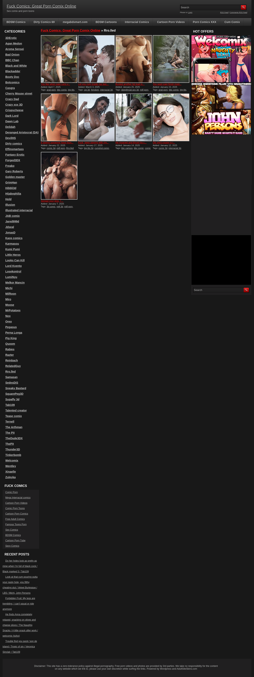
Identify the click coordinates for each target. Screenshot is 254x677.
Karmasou (12, 243)
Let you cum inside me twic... (93, 84)
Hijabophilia (13, 193)
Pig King (11, 338)
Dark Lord (11, 115)
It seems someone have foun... (57, 142)
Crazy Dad (12, 99)
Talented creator (16, 410)
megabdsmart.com (75, 22)
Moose (9, 304)
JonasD (10, 232)
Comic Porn (11, 492)
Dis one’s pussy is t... (164, 142)
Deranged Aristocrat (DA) (22, 132)
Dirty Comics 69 (44, 22)
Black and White (16, 65)
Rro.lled (10, 371)
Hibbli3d (10, 188)
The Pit (10, 432)
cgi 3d (87, 90)
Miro (8, 299)
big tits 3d (88, 148)
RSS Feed (224, 13)
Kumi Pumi (12, 249)
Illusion (10, 204)
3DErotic (11, 38)
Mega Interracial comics (18, 497)
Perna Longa (13, 332)
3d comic (51, 206)
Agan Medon (13, 43)
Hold (8, 199)
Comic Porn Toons (15, 508)
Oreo (8, 321)
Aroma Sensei (14, 49)
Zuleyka (10, 477)
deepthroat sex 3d (130, 90)
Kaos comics (13, 238)
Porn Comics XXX (204, 22)
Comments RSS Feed (238, 13)
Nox (8, 316)
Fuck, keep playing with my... (93, 142)
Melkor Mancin (15, 282)
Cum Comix (232, 22)
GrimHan (11, 182)
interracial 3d (106, 90)
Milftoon (10, 293)
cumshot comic (102, 148)
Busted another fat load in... (130, 84)
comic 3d (51, 148)
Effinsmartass (14, 149)
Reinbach (11, 360)
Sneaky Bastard (15, 388)
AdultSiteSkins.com (187, 668)
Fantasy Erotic (14, 154)
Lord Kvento (13, 266)
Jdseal (9, 227)
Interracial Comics (137, 22)
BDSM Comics (16, 22)
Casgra (10, 88)
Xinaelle (10, 471)
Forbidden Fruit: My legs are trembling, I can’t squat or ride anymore (19, 603)
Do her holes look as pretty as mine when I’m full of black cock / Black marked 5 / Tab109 (20, 566)
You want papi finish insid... (167, 84)
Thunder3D (12, 449)
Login (190, 13)
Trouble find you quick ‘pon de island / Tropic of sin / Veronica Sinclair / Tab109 (20, 646)
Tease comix (13, 416)
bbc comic (62, 90)
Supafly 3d (12, 399)
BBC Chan (12, 60)
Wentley (10, 466)
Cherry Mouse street (18, 93)
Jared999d (12, 221)
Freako (9, 165)
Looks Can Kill (15, 260)
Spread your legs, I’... (52, 201)
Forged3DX (12, 160)
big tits (71, 90)
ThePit (9, 443)
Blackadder (12, 71)
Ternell (9, 421)
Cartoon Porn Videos (171, 22)
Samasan (11, 377)
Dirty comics (13, 143)
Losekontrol (13, 271)
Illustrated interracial (19, 210)
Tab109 (10, 405)
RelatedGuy (13, 366)
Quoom (10, 343)
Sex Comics (11, 529)
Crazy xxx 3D (14, 104)
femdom (95, 90)
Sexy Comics (12, 546)
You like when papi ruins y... (55, 84)
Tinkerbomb (13, 455)
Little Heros (13, 254)
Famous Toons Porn (16, 524)
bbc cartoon (127, 148)
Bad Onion (12, 54)
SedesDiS (11, 382)
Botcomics (12, 82)
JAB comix (12, 215)
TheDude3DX (14, 438)
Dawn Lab (11, 121)
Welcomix (11, 460)
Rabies (9, 349)
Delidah (10, 126)
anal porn (51, 90)
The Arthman (13, 427)
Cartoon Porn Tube (15, 540)
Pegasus (11, 327)
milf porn (144, 90)
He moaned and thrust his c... (131, 142)
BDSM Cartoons (106, 22)
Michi (9, 288)
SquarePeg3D (14, 393)
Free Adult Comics (15, 519)
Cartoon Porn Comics (16, 513)
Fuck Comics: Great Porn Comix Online (41, 6)
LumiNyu (11, 277)
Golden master (15, 177)
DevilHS (10, 138)
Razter (9, 354)
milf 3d (60, 206)
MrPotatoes (12, 310)
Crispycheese (14, 110)
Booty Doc (12, 76)
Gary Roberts (14, 171)
